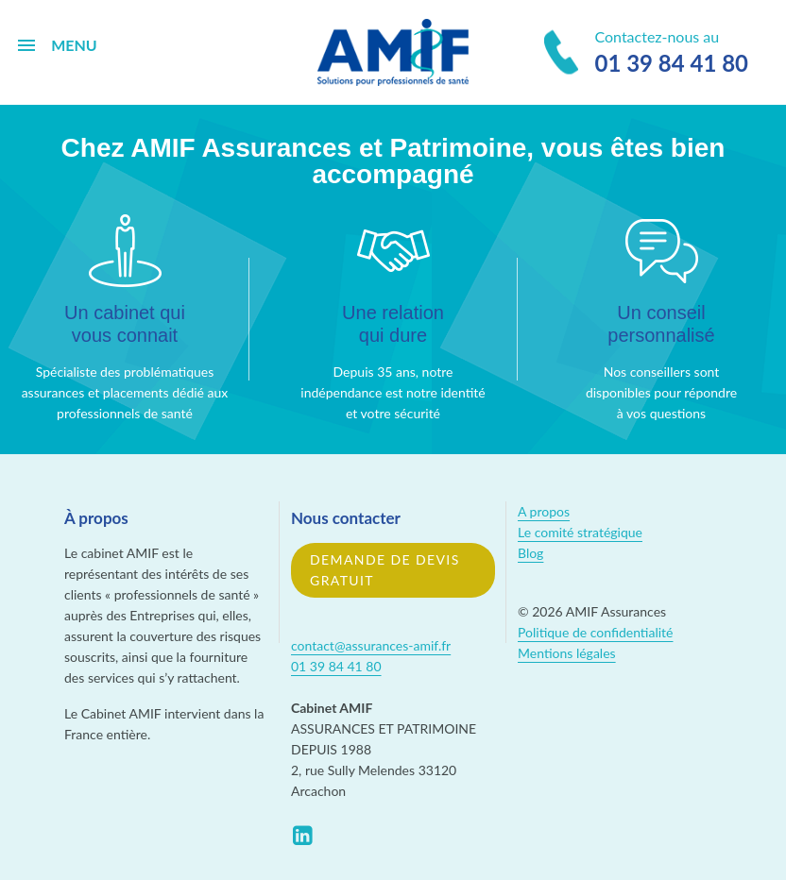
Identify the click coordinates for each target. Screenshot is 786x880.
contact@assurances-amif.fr (371, 645)
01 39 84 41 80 (336, 666)
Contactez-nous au (646, 53)
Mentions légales (567, 653)
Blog (530, 553)
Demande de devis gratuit (385, 569)
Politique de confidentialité (595, 632)
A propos (544, 511)
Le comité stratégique (580, 532)
